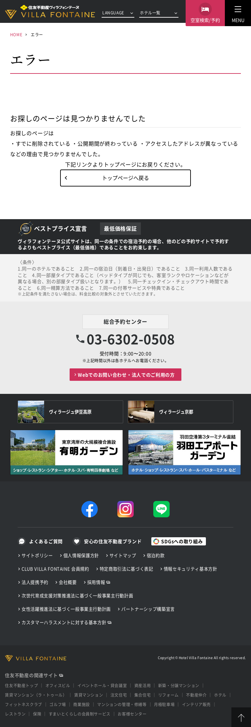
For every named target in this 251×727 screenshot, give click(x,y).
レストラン (15, 714)
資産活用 (142, 685)
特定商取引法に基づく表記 (126, 569)
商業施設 (81, 704)
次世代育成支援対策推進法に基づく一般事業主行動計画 (77, 595)
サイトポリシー (37, 555)
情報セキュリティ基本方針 (190, 569)
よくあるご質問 (46, 541)
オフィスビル (57, 685)
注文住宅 (118, 695)
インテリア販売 (196, 704)
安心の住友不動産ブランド (113, 541)
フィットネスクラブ (23, 704)
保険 (37, 714)
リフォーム (168, 695)
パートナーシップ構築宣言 (148, 609)
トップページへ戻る (125, 178)
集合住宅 (142, 695)
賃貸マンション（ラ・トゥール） (36, 695)
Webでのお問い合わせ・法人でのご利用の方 (126, 374)
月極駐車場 (164, 704)
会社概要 (68, 582)
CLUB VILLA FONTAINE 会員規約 (55, 569)
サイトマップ (122, 555)
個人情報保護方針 (81, 555)
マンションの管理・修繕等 (121, 704)
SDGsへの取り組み (182, 541)
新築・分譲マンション (178, 685)
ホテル (220, 695)
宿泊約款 (156, 555)
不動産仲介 (196, 695)
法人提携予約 (35, 582)
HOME (16, 34)
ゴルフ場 (57, 704)
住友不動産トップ (21, 685)
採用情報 (96, 582)
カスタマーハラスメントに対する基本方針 (64, 622)
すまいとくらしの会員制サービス (79, 714)
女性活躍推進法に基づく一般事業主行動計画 (66, 609)
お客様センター (132, 714)
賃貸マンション (88, 695)
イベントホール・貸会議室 (102, 685)
